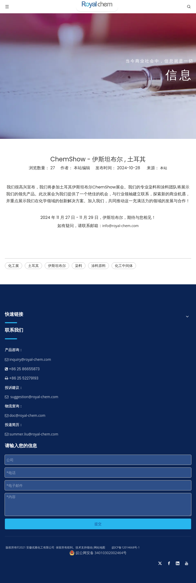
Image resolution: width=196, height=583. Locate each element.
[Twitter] (160, 563)
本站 (163, 167)
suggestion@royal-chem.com (34, 396)
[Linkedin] (177, 563)
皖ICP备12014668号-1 (125, 547)
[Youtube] (186, 563)
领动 (89, 547)
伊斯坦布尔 (57, 265)
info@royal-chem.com (120, 225)
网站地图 (99, 547)
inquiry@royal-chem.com (30, 359)
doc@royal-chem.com (25, 415)
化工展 (13, 265)
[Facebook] (169, 563)
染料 (78, 265)
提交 (98, 523)
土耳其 (33, 265)
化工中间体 (124, 265)
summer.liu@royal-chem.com (31, 434)
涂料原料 (98, 265)
